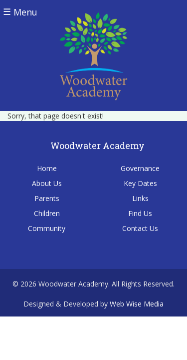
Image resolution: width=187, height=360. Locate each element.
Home (47, 168)
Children (47, 213)
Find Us (140, 213)
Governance (140, 168)
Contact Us (140, 228)
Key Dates (140, 183)
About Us (47, 183)
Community (46, 228)
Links (140, 198)
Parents (46, 198)
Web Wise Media (137, 303)
